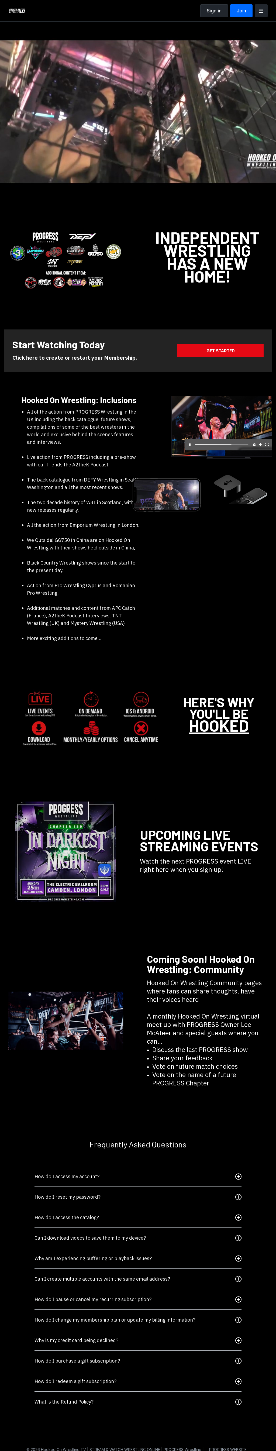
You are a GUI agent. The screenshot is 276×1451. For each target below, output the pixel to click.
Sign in (214, 10)
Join (241, 10)
